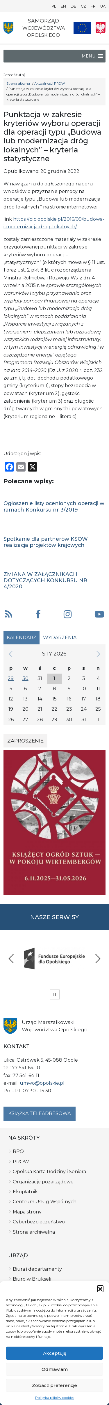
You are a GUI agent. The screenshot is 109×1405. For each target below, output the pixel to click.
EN (63, 6)
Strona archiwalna (34, 1232)
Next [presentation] (97, 958)
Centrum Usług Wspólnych (44, 1201)
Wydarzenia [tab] (59, 637)
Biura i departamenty (37, 1269)
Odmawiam (55, 1369)
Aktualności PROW (49, 83)
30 (25, 678)
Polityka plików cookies (54, 1397)
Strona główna (18, 83)
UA (103, 6)
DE (73, 6)
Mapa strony (27, 1212)
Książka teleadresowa (39, 1113)
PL (53, 6)
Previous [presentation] (11, 958)
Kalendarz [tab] (21, 637)
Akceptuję (54, 1353)
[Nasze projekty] (82, 28)
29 (11, 678)
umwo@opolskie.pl (42, 1083)
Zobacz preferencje (54, 1385)
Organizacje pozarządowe (43, 1182)
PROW (21, 1161)
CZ (83, 6)
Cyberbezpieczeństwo (39, 1222)
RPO (18, 1151)
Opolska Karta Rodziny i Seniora (49, 1171)
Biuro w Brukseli (32, 1279)
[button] (100, 1288)
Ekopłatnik (25, 1191)
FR (93, 6)
